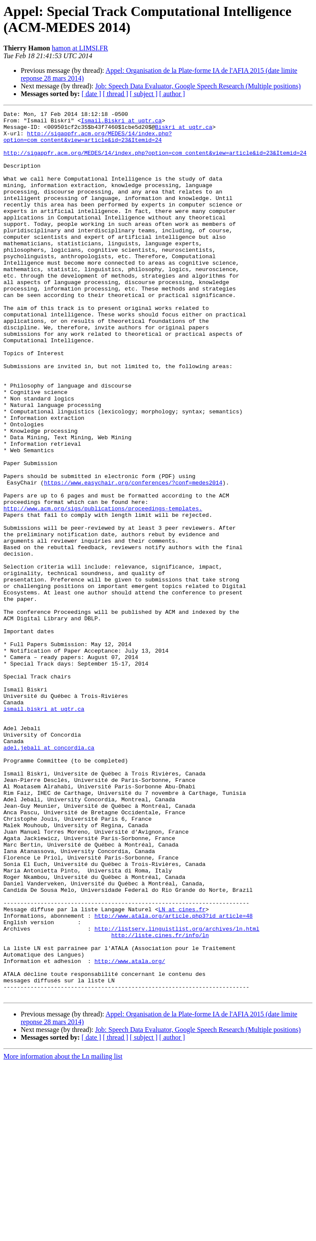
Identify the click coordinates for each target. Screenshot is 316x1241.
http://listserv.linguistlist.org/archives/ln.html (177, 1093)
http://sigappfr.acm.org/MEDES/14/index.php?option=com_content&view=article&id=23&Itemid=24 (87, 142)
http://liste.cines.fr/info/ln (160, 1100)
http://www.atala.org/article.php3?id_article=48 (174, 1077)
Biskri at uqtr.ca (183, 130)
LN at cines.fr (181, 1069)
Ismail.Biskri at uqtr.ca (121, 123)
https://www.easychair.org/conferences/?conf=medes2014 (133, 557)
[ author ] (172, 93)
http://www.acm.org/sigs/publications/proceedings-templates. (102, 588)
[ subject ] (144, 93)
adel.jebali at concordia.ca (49, 875)
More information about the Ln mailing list (63, 1233)
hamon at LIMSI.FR (80, 48)
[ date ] (91, 93)
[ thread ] (115, 93)
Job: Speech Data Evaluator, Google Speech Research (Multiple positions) (197, 86)
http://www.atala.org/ (130, 1131)
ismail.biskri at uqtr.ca (43, 829)
